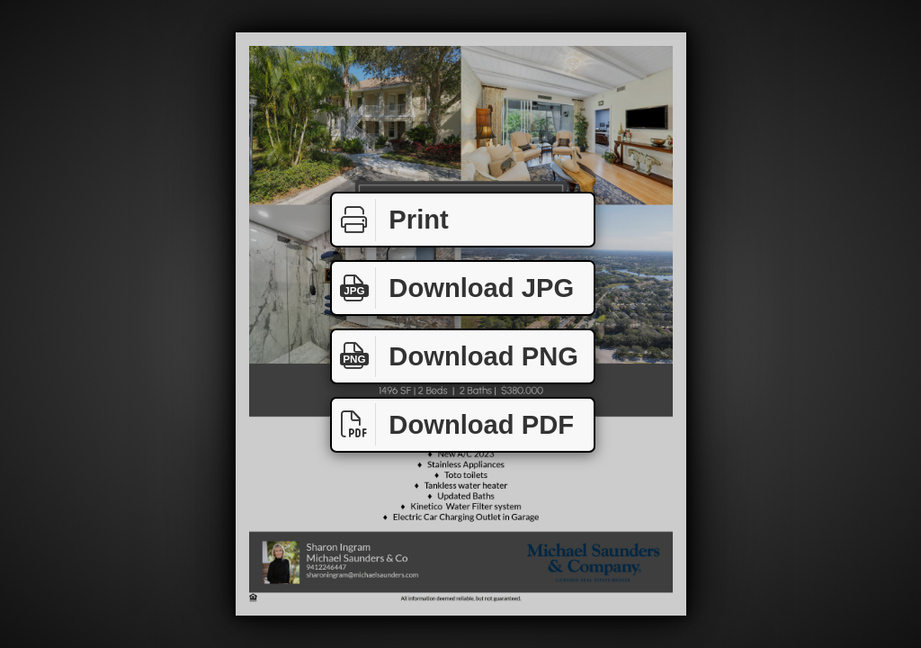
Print (390, 220)
